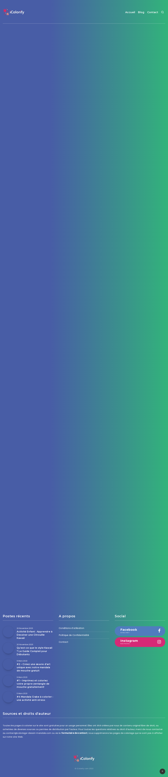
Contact (152, 12)
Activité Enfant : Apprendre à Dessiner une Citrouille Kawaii (34, 634)
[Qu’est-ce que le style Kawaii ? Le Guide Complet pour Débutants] (8, 648)
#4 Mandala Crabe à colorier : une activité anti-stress (35, 698)
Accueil (130, 12)
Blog (141, 12)
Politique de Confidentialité (74, 635)
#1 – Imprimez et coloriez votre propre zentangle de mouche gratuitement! (33, 683)
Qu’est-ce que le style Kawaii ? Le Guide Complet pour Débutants (34, 651)
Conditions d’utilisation (71, 628)
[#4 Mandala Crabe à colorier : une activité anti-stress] (8, 697)
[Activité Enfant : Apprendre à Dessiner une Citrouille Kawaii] (8, 631)
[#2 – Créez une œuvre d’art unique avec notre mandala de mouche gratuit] (8, 664)
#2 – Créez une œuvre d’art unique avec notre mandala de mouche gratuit (33, 667)
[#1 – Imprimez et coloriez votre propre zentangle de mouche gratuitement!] (8, 680)
